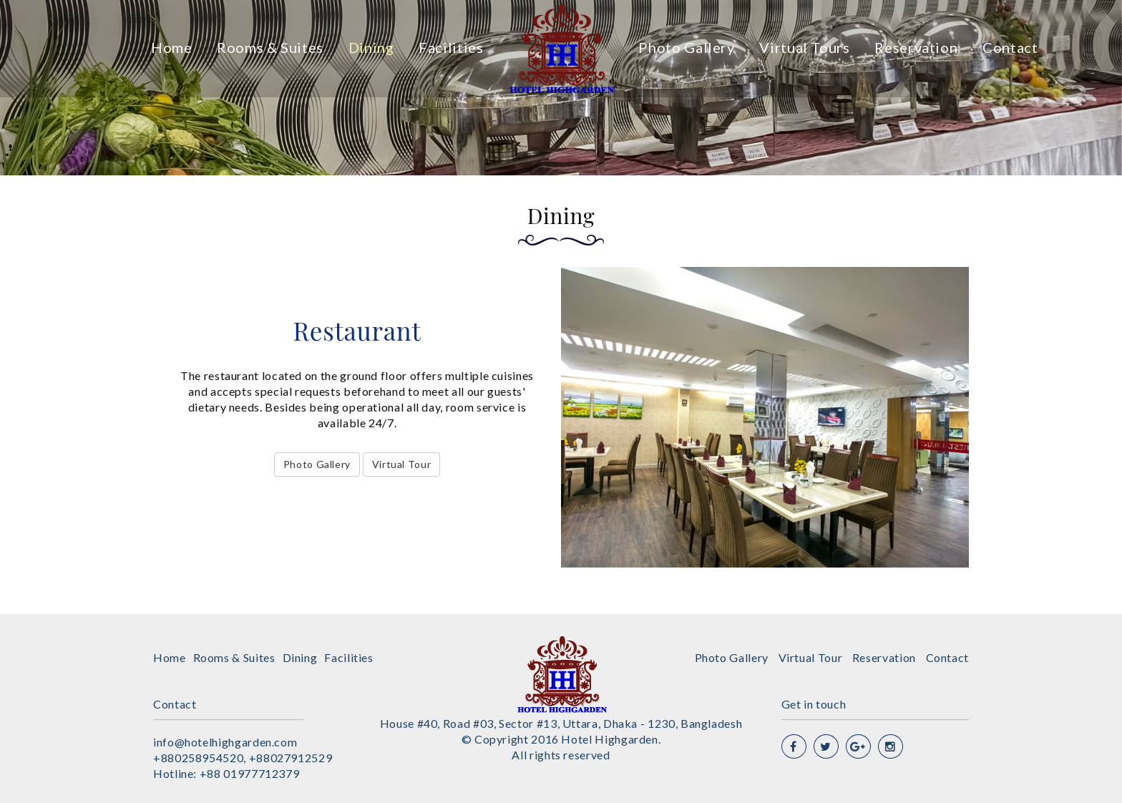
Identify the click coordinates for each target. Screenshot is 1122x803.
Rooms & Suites (270, 47)
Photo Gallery (686, 47)
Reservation (915, 47)
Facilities (451, 47)
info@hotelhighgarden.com (225, 742)
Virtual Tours (804, 47)
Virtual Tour (401, 464)
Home (171, 47)
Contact (1010, 47)
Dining (371, 47)
